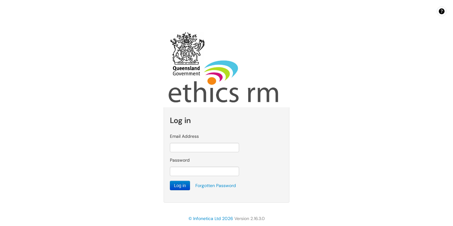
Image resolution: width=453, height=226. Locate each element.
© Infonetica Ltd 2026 (210, 218)
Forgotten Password (215, 185)
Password (180, 160)
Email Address (184, 136)
